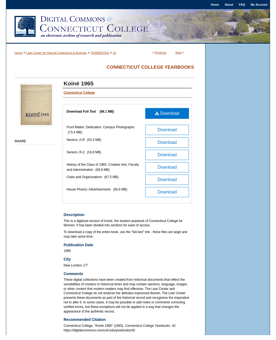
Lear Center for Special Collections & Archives (56, 52)
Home (18, 52)
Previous (160, 52)
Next (178, 52)
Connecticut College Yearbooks (150, 67)
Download (167, 113)
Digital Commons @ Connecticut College (138, 26)
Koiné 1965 (79, 83)
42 (114, 52)
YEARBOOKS (100, 52)
